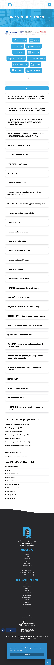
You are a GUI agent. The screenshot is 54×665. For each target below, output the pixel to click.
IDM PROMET (12, 379)
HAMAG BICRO (27, 586)
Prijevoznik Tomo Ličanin (17, 232)
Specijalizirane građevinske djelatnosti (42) (17, 424)
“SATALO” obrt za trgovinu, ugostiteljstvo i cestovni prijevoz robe (24, 193)
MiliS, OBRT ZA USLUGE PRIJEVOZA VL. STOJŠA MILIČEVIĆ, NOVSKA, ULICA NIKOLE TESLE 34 (25, 97)
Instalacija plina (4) (10, 495)
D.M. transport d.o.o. (15, 397)
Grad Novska (27, 604)
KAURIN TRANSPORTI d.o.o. (18, 155)
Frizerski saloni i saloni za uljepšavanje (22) (17, 449)
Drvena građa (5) (10, 491)
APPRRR (27, 602)
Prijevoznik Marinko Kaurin (18, 250)
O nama (27, 554)
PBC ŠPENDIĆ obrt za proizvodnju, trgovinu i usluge (25, 408)
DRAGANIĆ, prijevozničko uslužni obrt (22, 288)
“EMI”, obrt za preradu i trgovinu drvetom (24, 325)
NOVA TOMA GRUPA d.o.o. (18, 388)
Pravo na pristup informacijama (27, 575)
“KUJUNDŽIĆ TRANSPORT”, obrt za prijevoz (24, 306)
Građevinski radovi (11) (11, 466)
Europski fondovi (27, 597)
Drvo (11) (7, 470)
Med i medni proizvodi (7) (12, 474)
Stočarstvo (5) (9, 481)
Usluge (27, 556)
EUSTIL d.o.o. (12, 173)
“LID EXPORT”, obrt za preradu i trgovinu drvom (26, 316)
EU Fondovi (27, 584)
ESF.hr (27, 588)
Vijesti (27, 561)
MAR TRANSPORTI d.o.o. (17, 164)
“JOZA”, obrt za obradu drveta (19, 334)
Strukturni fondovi (27, 593)
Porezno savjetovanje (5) (12, 484)
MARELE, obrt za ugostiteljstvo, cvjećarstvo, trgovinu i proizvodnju (25, 356)
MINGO (27, 600)
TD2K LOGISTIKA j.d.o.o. (17, 183)
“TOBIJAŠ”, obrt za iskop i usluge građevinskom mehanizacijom (26, 345)
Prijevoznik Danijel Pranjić (18, 260)
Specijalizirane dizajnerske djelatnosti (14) (17, 456)
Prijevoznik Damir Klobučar (18, 269)
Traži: (27, 78)
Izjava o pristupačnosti (27, 572)
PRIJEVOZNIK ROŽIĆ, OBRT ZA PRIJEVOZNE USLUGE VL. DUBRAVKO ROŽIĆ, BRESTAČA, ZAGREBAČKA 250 (24, 122)
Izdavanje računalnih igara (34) (13, 431)
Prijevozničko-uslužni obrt (18, 278)
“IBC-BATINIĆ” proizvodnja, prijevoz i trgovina (26, 204)
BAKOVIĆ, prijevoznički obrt (18, 297)
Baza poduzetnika (27, 565)
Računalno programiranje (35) (13, 428)
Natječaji (27, 563)
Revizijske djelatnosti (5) (12, 488)
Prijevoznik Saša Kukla (16, 241)
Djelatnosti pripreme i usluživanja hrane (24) (17, 442)
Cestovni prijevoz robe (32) (12, 438)
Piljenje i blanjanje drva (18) (13, 452)
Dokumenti (27, 559)
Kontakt (27, 568)
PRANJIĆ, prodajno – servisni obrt (21, 213)
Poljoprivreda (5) (9, 477)
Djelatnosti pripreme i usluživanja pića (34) (17, 435)
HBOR (27, 590)
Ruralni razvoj (27, 595)
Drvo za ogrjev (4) (10, 498)
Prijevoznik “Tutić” (15, 222)
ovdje (27, 650)
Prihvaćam (27, 654)
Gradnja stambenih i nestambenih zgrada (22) (18, 445)
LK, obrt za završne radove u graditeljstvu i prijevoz (24, 368)
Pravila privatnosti (27, 570)
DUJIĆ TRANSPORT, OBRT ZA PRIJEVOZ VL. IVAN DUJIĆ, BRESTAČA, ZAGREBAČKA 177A (26, 135)
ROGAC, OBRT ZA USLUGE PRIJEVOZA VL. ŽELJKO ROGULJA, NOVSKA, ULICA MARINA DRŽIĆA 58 (26, 109)
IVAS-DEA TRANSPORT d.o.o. (18, 145)
